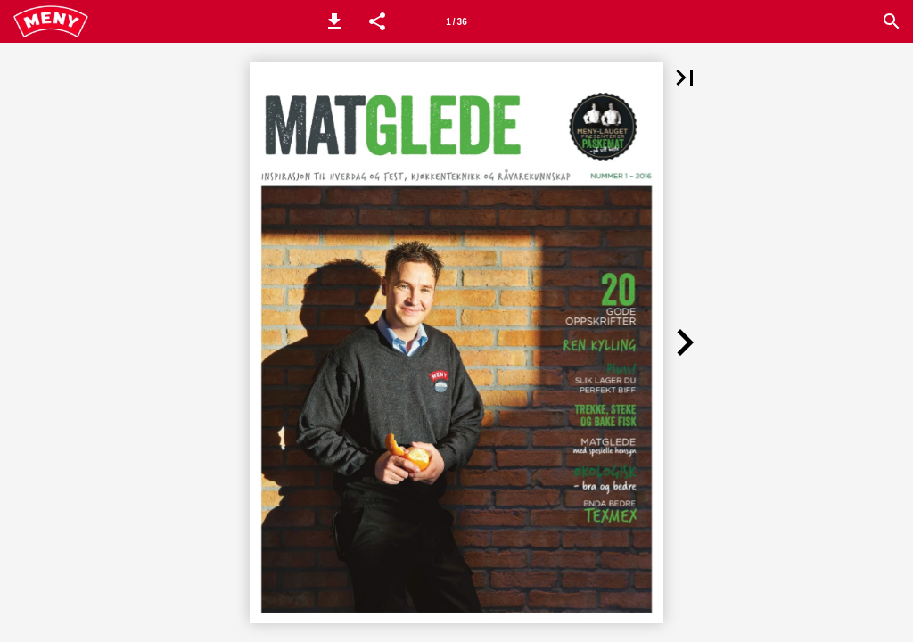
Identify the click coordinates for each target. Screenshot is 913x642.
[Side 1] (456, 21)
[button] (334, 21)
